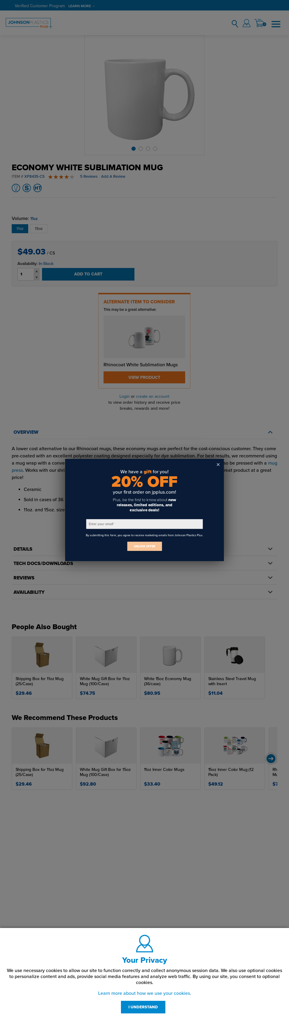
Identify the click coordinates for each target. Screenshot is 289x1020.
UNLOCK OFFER (144, 546)
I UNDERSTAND (143, 1007)
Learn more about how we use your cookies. (144, 993)
